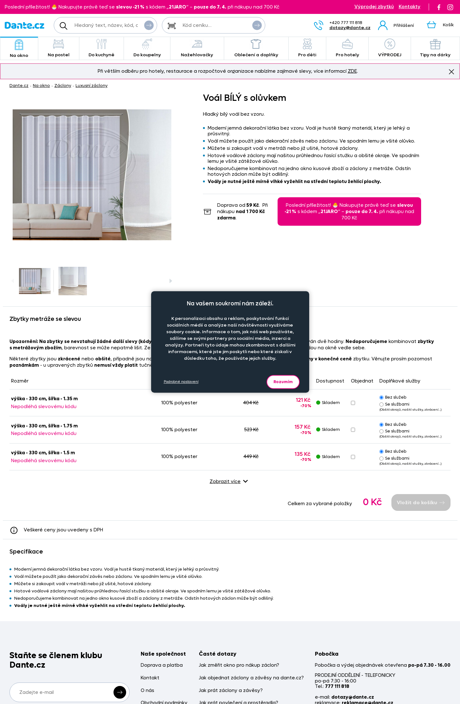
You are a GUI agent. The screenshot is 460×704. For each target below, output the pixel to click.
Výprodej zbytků (374, 6)
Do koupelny (146, 48)
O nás (147, 690)
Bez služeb (393, 397)
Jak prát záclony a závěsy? (231, 690)
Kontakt (150, 678)
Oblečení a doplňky (256, 48)
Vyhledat (149, 25)
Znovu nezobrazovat (451, 71)
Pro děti (307, 48)
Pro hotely (347, 48)
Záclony (62, 85)
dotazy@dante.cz (350, 28)
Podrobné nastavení (181, 381)
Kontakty (409, 6)
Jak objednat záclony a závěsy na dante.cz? (251, 678)
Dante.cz (18, 85)
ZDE (352, 71)
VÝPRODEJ (389, 48)
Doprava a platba (162, 665)
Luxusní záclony (91, 85)
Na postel (59, 48)
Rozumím (283, 381)
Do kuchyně (102, 48)
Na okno (19, 48)
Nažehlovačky (197, 48)
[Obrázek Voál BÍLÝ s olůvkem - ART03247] (92, 174)
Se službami (394, 404)
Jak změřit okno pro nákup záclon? (239, 665)
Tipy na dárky (435, 48)
